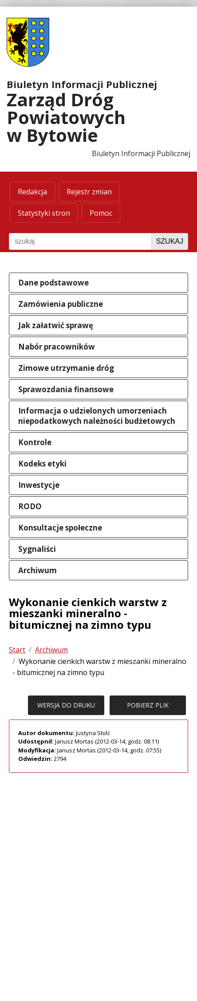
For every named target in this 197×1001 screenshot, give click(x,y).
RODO (30, 506)
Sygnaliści (37, 549)
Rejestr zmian (89, 192)
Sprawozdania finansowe (66, 389)
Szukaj (169, 241)
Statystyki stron (44, 213)
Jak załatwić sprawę (55, 325)
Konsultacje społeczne (60, 528)
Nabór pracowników (56, 347)
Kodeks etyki (42, 463)
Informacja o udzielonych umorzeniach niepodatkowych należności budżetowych (96, 416)
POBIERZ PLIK (148, 705)
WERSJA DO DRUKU (66, 705)
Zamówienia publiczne (60, 304)
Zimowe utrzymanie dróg (66, 368)
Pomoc (101, 213)
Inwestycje (38, 485)
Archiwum (37, 570)
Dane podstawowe (53, 282)
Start (17, 650)
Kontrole (34, 442)
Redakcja (32, 192)
